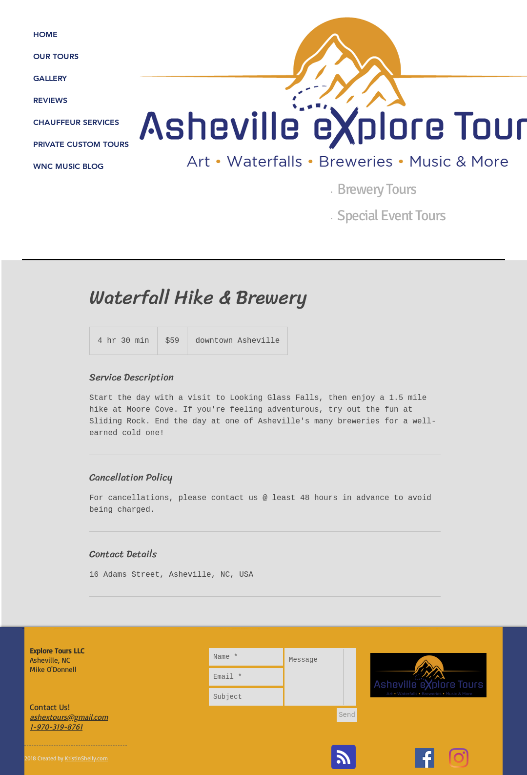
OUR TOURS (56, 56)
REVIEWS (50, 100)
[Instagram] (458, 758)
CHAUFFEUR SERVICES (76, 122)
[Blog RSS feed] (343, 757)
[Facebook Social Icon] (424, 758)
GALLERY (50, 78)
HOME (45, 34)
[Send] (347, 715)
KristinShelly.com (86, 758)
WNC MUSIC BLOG (68, 166)
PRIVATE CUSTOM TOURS (81, 144)
